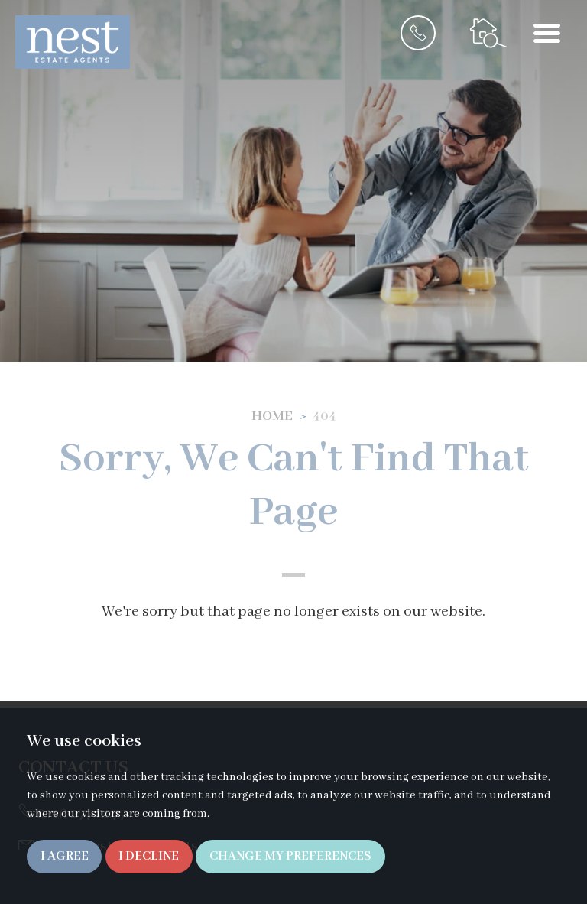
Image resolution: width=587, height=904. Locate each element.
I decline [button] (148, 856)
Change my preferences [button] (290, 856)
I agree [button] (65, 856)
